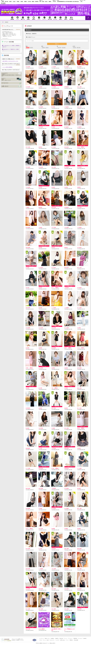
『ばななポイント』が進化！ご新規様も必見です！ (11, 46)
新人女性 (61, 638)
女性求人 (85, 638)
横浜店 (33, 1)
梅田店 (50, 1)
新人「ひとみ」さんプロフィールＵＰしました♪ (11, 64)
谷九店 (46, 1)
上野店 (3, 1)
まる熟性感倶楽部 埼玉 (61, 1)
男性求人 (71, 640)
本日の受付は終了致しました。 (11, 29)
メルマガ (57, 640)
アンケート (70, 638)
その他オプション (30, 37)
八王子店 (29, 1)
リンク (67, 640)
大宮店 (10, 1)
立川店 (14, 1)
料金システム (47, 638)
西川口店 (6, 1)
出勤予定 (56, 638)
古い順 (74, 47)
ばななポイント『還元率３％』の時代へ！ (10, 50)
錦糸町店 (36, 1)
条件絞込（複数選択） (31, 33)
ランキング (80, 638)
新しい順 (78, 47)
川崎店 (22, 1)
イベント (65, 638)
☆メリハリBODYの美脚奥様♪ (7, 67)
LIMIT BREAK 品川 (75, 1)
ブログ (41, 640)
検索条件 (28, 30)
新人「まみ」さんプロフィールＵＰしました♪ (11, 70)
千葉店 (18, 1)
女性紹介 (52, 638)
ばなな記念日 (3, 3)
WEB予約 (75, 638)
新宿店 (25, 1)
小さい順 (59, 47)
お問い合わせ (62, 640)
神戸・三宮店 (41, 1)
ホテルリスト (52, 640)
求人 (81, 1)
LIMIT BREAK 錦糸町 (68, 1)
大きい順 (63, 47)
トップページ (41, 638)
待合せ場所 (76, 640)
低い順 (43, 47)
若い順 (28, 47)
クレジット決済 (46, 640)
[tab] (57, 30)
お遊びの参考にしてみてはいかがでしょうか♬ (10, 61)
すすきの (54, 1)
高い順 (31, 47)
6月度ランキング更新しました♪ (11, 59)
